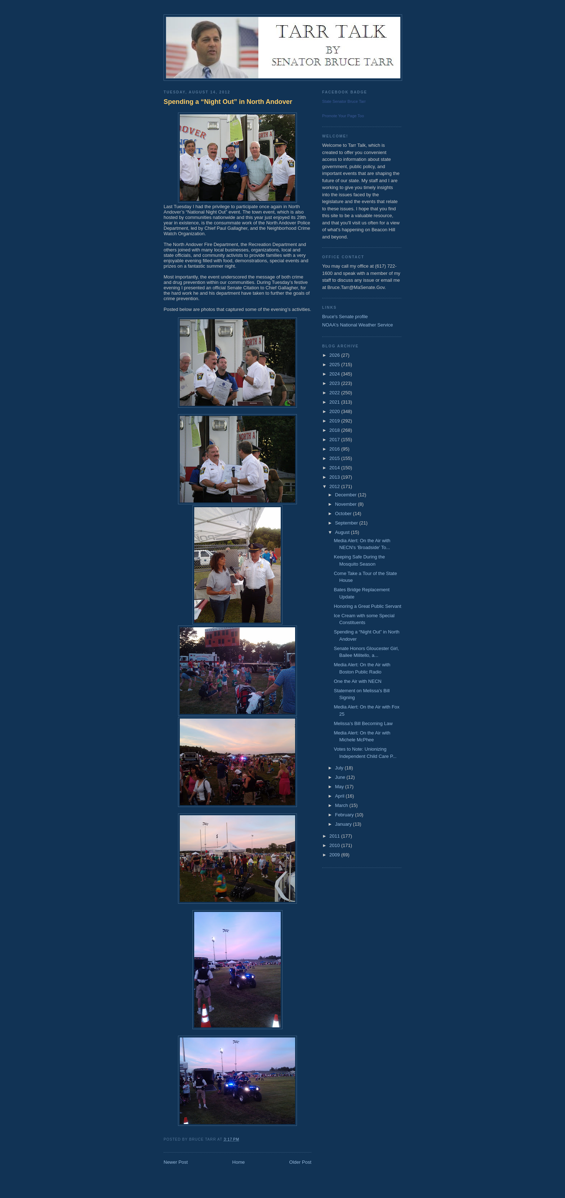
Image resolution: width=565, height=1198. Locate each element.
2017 (335, 439)
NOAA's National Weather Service (357, 325)
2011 (335, 836)
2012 (335, 486)
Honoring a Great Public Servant (367, 606)
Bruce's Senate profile (345, 316)
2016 (335, 449)
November (346, 504)
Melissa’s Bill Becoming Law (363, 723)
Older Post (300, 1162)
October (344, 513)
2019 (335, 421)
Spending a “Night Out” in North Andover (228, 101)
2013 (335, 477)
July (340, 768)
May (340, 786)
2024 (335, 374)
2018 (335, 430)
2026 (335, 355)
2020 (335, 411)
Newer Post (176, 1162)
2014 (335, 467)
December (346, 494)
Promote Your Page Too (343, 116)
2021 (335, 402)
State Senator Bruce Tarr (344, 101)
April (340, 796)
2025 (335, 364)
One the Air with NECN (357, 681)
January (344, 824)
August (343, 532)
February (345, 814)
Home (238, 1162)
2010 (335, 845)
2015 (335, 458)
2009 (335, 854)
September (347, 523)
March (342, 805)
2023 (335, 383)
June (341, 777)
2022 (335, 392)
